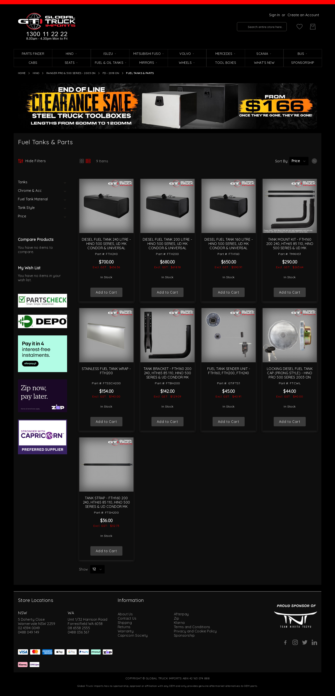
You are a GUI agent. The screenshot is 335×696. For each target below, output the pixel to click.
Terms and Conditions (192, 627)
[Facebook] (285, 642)
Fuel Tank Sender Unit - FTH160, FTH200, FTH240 (228, 371)
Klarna (179, 622)
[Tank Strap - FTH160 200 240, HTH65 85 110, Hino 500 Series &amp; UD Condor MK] (106, 464)
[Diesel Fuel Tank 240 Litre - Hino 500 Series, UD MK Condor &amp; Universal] (106, 206)
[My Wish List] (299, 26)
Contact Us (127, 618)
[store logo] (47, 27)
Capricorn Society (133, 635)
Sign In (274, 15)
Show (83, 569)
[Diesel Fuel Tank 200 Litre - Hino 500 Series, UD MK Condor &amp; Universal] (167, 206)
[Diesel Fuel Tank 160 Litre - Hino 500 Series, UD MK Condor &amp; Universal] (228, 206)
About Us (125, 614)
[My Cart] (313, 26)
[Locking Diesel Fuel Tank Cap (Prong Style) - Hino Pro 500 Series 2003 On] (290, 335)
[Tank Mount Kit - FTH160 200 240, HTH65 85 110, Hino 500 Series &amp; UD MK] (290, 206)
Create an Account (303, 15)
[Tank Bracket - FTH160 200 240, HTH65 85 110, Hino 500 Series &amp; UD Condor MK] (167, 335)
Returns (124, 627)
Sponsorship (184, 635)
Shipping (125, 622)
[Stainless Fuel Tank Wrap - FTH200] (106, 335)
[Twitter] (304, 642)
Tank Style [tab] (26, 207)
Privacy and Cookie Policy (195, 631)
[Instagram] (295, 642)
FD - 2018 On (111, 73)
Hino (36, 73)
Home (22, 73)
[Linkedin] (314, 642)
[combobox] (262, 26)
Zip (176, 618)
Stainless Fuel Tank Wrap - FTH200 (106, 371)
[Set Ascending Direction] (314, 161)
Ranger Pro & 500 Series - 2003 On (71, 73)
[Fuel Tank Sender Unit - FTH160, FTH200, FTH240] (228, 335)
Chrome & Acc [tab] (30, 190)
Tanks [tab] (22, 182)
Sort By (281, 161)
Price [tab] (22, 216)
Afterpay (181, 614)
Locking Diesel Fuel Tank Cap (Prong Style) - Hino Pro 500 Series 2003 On (290, 373)
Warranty (126, 631)
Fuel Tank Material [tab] (33, 199)
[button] (299, 161)
